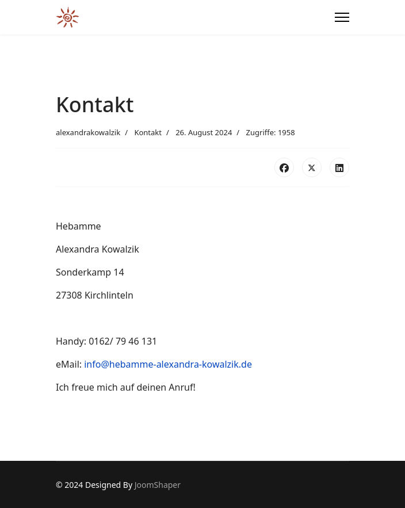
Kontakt (148, 132)
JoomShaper (158, 484)
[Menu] (342, 17)
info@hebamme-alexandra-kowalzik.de (168, 364)
